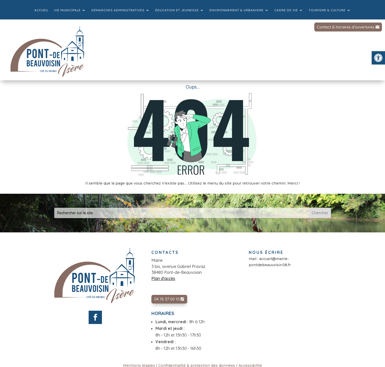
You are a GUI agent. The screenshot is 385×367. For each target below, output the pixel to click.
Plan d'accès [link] (163, 278)
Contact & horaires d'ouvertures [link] (345, 27)
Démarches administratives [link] (117, 10)
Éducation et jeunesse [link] (177, 10)
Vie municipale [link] (67, 10)
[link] (378, 57)
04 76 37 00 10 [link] (167, 299)
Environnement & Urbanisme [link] (237, 10)
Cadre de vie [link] (286, 10)
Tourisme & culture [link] (327, 10)
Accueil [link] (41, 10)
